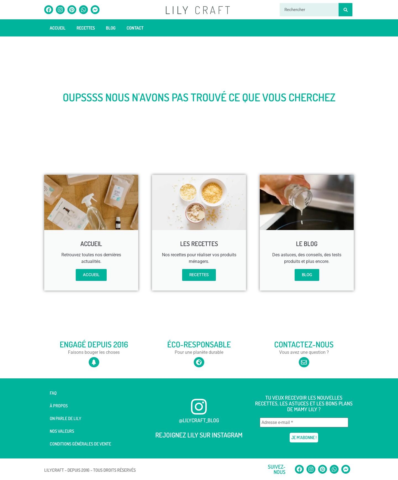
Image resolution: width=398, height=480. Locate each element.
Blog (111, 28)
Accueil (58, 28)
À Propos (59, 405)
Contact (135, 28)
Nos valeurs (62, 431)
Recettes (86, 28)
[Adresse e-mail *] (304, 422)
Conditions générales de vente (80, 444)
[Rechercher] (345, 9)
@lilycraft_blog (199, 420)
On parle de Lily (65, 418)
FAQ (53, 393)
